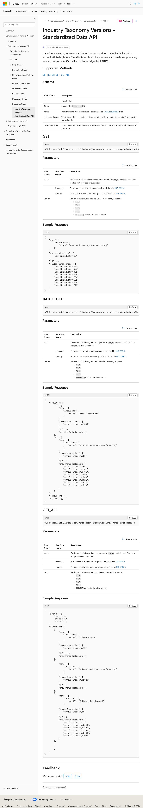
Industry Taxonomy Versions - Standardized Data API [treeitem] (24, 112)
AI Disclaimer (7, 806)
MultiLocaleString (111, 111)
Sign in (137, 3)
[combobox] (19, 24)
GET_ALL (65, 74)
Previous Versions (24, 806)
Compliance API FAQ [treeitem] (17, 126)
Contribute (48, 806)
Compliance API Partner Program (65, 20)
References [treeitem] (10, 139)
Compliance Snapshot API (95, 20)
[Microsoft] (5, 4)
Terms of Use (100, 806)
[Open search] (130, 3)
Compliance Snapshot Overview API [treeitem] (19, 53)
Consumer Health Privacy (79, 806)
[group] (91, 149)
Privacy (60, 806)
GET (45, 74)
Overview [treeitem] (10, 30)
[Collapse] (34, 18)
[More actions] (136, 21)
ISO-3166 (119, 193)
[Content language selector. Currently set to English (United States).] (15, 799)
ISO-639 (118, 188)
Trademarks (115, 806)
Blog (37, 806)
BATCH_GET (53, 74)
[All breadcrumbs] (45, 21)
